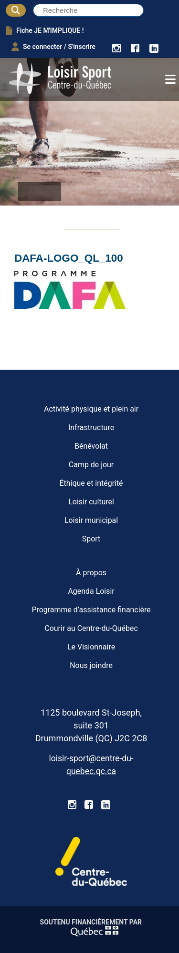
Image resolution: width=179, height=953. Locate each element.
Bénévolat (91, 446)
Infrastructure (91, 427)
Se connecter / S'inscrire (53, 46)
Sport (91, 538)
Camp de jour (91, 464)
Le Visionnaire (91, 646)
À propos (91, 572)
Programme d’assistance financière (91, 609)
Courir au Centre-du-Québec (90, 628)
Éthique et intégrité (91, 483)
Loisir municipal (91, 520)
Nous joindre (91, 665)
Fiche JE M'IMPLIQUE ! (45, 30)
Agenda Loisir (91, 591)
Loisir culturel (91, 501)
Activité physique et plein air (91, 408)
